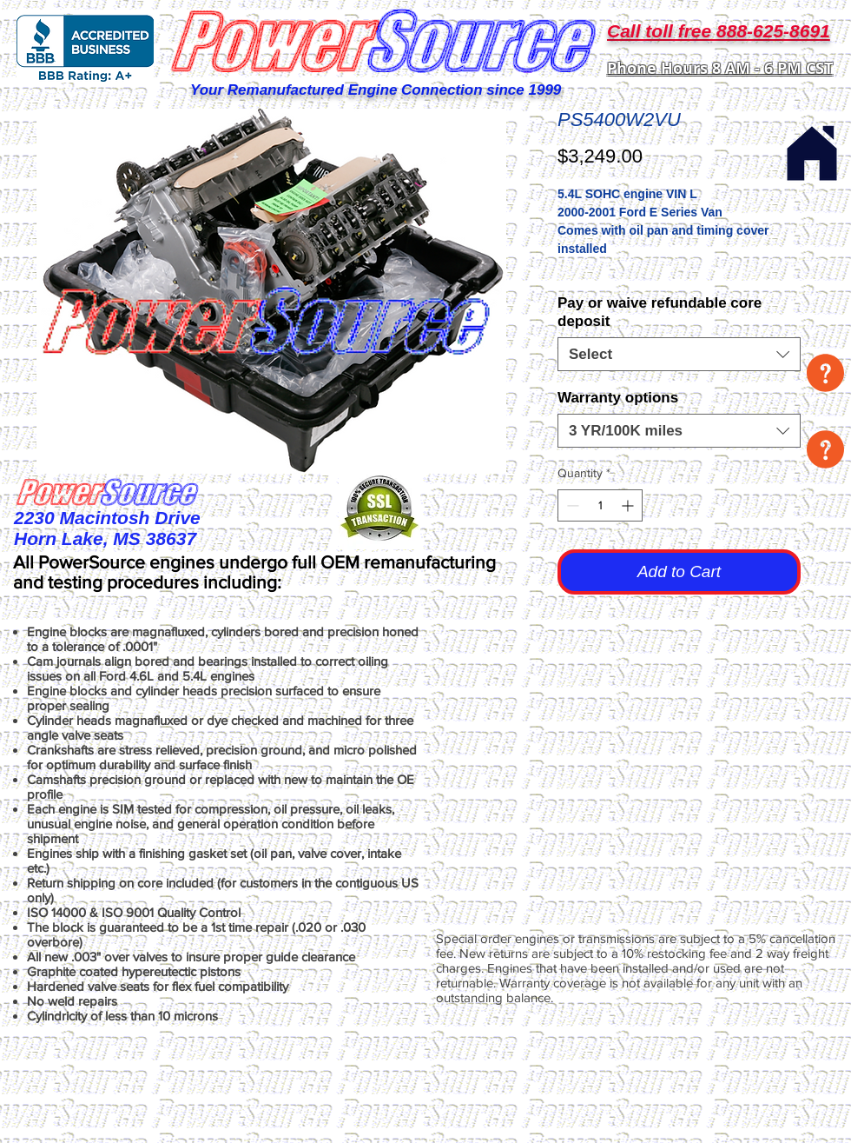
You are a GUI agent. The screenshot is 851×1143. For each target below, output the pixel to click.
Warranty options (617, 397)
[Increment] (629, 505)
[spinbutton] (600, 505)
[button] (825, 373)
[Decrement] (571, 505)
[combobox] (679, 354)
